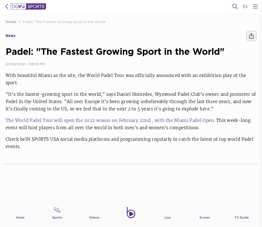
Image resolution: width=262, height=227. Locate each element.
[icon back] (6, 6)
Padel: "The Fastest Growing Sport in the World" (64, 22)
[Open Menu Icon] (255, 6)
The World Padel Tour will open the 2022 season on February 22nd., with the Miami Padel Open (110, 120)
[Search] (235, 6)
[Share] (251, 36)
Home (11, 22)
